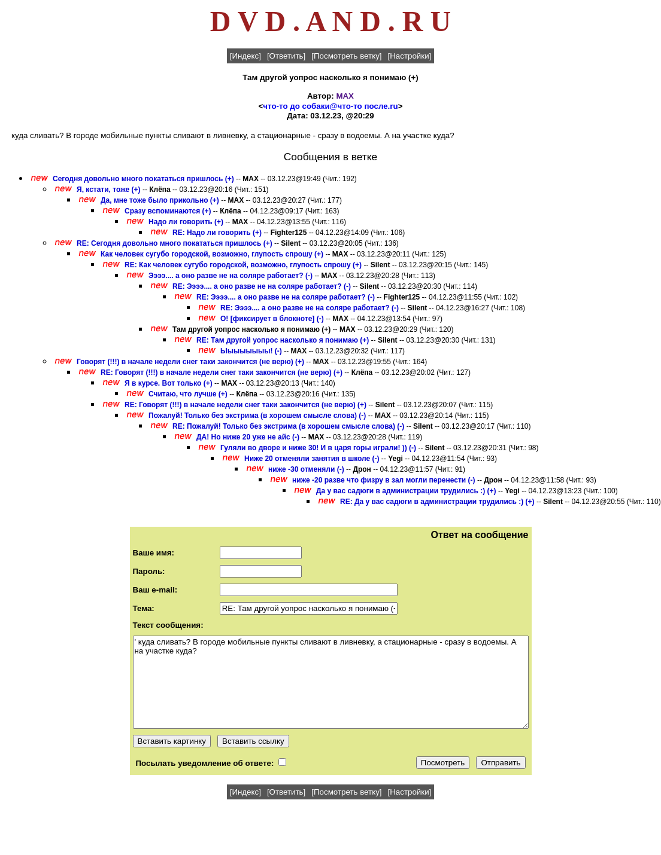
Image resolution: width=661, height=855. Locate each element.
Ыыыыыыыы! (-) (251, 351)
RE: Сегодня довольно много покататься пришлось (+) (174, 243)
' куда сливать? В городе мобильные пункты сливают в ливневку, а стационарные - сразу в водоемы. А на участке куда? (331, 682)
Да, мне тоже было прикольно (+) (160, 200)
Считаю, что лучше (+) (188, 394)
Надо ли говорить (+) (185, 222)
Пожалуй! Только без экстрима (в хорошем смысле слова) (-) (257, 415)
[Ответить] (286, 55)
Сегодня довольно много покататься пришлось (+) (143, 179)
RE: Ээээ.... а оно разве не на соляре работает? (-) (261, 286)
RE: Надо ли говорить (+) (217, 232)
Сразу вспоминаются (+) (168, 211)
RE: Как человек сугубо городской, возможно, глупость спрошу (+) (243, 265)
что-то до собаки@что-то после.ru (330, 106)
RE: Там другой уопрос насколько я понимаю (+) (282, 340)
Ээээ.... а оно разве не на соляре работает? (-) (230, 275)
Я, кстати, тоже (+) (109, 189)
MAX (345, 95)
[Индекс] (245, 55)
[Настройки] (410, 55)
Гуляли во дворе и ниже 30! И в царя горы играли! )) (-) (318, 448)
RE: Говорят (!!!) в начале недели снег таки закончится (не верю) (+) (221, 372)
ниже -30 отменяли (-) (306, 469)
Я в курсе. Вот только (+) (169, 383)
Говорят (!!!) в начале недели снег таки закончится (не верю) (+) (190, 362)
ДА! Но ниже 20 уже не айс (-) (247, 437)
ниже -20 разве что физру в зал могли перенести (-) (383, 480)
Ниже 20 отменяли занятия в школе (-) (312, 458)
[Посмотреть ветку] (346, 55)
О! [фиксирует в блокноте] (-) (272, 318)
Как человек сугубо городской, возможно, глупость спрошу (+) (212, 254)
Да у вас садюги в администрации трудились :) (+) (406, 491)
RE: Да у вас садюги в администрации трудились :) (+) (437, 501)
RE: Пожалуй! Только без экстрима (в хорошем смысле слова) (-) (288, 426)
